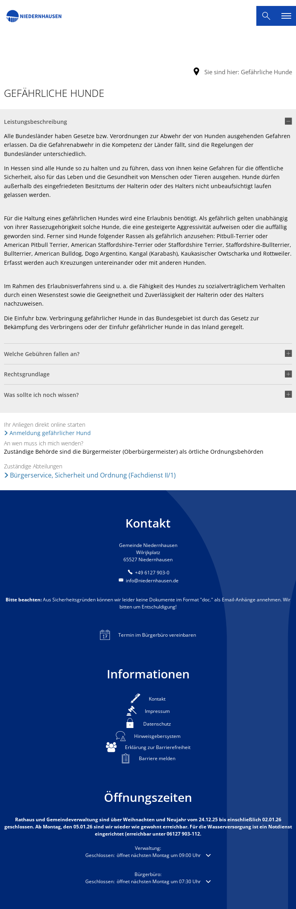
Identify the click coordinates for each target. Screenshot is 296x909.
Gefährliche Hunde (266, 72)
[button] (148, 124)
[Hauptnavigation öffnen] (286, 16)
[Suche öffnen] (266, 16)
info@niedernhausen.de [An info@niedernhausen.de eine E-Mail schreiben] (148, 580)
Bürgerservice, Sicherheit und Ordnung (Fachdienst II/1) (93, 475)
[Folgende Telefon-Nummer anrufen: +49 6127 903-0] (148, 572)
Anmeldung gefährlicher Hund (50, 433)
